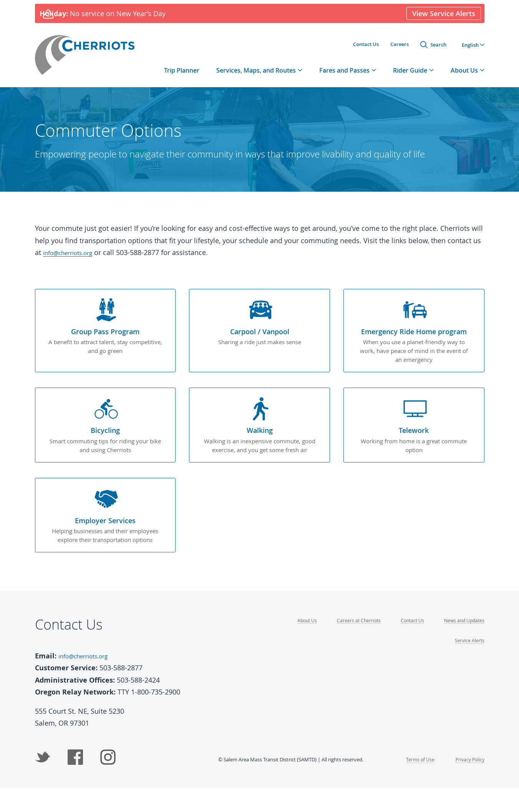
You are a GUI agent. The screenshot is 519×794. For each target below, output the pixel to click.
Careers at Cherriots (353, 627)
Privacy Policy (468, 765)
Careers (399, 45)
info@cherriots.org (73, 259)
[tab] (259, 76)
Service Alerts (469, 647)
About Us (300, 627)
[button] (473, 46)
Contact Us (366, 45)
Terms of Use (417, 765)
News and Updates (462, 627)
